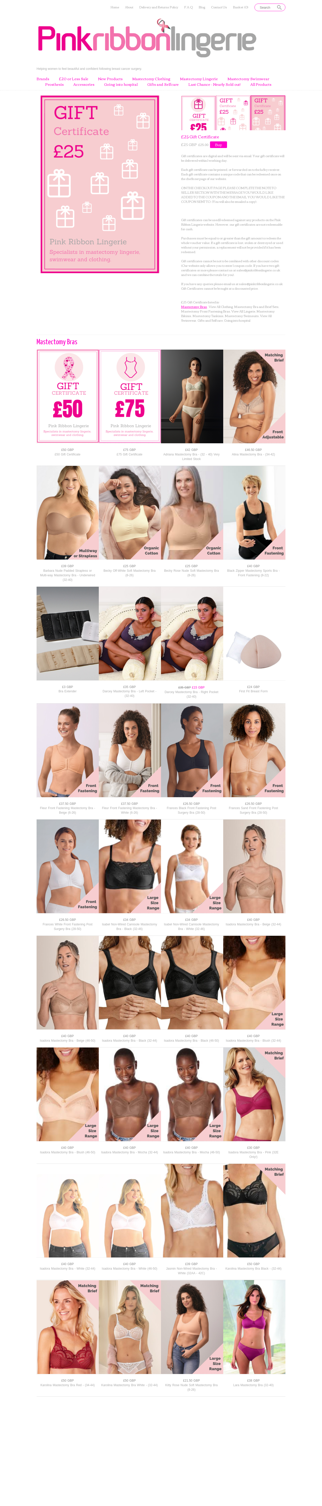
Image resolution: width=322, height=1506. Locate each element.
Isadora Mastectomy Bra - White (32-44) (67, 1268)
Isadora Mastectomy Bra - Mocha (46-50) (191, 1152)
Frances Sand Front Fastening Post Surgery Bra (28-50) (253, 810)
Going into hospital (121, 84)
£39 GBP (67, 566)
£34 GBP (129, 920)
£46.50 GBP (253, 450)
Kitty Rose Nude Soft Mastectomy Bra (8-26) (191, 1387)
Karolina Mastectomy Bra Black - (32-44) (253, 1268)
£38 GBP (253, 1380)
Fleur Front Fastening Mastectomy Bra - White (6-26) (129, 810)
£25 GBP (129, 566)
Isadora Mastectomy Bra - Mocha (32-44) (129, 1152)
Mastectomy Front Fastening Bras (205, 311)
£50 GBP (67, 450)
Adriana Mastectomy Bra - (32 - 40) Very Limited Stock (191, 457)
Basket (240, 7)
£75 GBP (129, 450)
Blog (202, 7)
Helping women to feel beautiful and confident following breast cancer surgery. (89, 68)
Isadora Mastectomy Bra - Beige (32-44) (253, 924)
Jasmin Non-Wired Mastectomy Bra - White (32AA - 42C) (191, 1271)
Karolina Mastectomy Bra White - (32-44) (129, 1385)
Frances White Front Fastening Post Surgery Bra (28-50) (67, 927)
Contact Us (219, 7)
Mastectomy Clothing (151, 79)
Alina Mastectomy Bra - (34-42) (253, 454)
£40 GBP (253, 566)
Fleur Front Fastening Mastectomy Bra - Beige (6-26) (67, 810)
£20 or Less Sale (73, 79)
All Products (260, 84)
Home (114, 7)
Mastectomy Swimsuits (242, 316)
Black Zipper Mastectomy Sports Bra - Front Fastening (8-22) (253, 573)
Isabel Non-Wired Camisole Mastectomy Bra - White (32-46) (191, 927)
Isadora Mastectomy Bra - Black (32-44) (129, 1040)
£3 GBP (67, 687)
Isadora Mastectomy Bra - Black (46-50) (191, 1040)
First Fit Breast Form (253, 691)
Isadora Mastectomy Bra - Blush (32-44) (253, 1040)
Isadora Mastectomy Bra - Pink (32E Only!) (253, 1155)
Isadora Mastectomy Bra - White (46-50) (129, 1268)
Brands (43, 79)
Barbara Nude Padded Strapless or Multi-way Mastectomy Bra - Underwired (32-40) (67, 575)
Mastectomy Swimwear (248, 79)
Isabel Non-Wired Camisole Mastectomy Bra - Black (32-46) (129, 927)
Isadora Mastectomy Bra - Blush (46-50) (67, 1152)
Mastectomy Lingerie (199, 79)
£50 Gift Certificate (67, 454)
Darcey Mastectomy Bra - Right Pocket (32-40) (191, 694)
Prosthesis (54, 84)
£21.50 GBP (191, 1380)
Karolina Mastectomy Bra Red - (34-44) (67, 1385)
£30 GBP (253, 1148)
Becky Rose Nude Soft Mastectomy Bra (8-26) (191, 573)
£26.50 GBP (191, 804)
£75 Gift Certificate (129, 454)
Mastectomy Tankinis (207, 316)
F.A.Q (188, 7)
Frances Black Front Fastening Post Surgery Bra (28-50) (191, 810)
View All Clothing (221, 306)
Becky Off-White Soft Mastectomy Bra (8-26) (129, 573)
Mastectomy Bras (194, 306)
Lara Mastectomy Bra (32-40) (253, 1385)
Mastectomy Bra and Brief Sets (256, 306)
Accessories (83, 84)
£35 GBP (129, 687)
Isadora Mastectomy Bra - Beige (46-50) (67, 1040)
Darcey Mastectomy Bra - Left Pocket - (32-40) (129, 694)
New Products (110, 79)
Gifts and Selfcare (163, 84)
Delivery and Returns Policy (158, 7)
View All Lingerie (243, 311)
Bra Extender (67, 691)
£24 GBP (253, 687)
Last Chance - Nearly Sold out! (214, 84)
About (129, 7)
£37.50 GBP (67, 804)
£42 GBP (191, 450)
